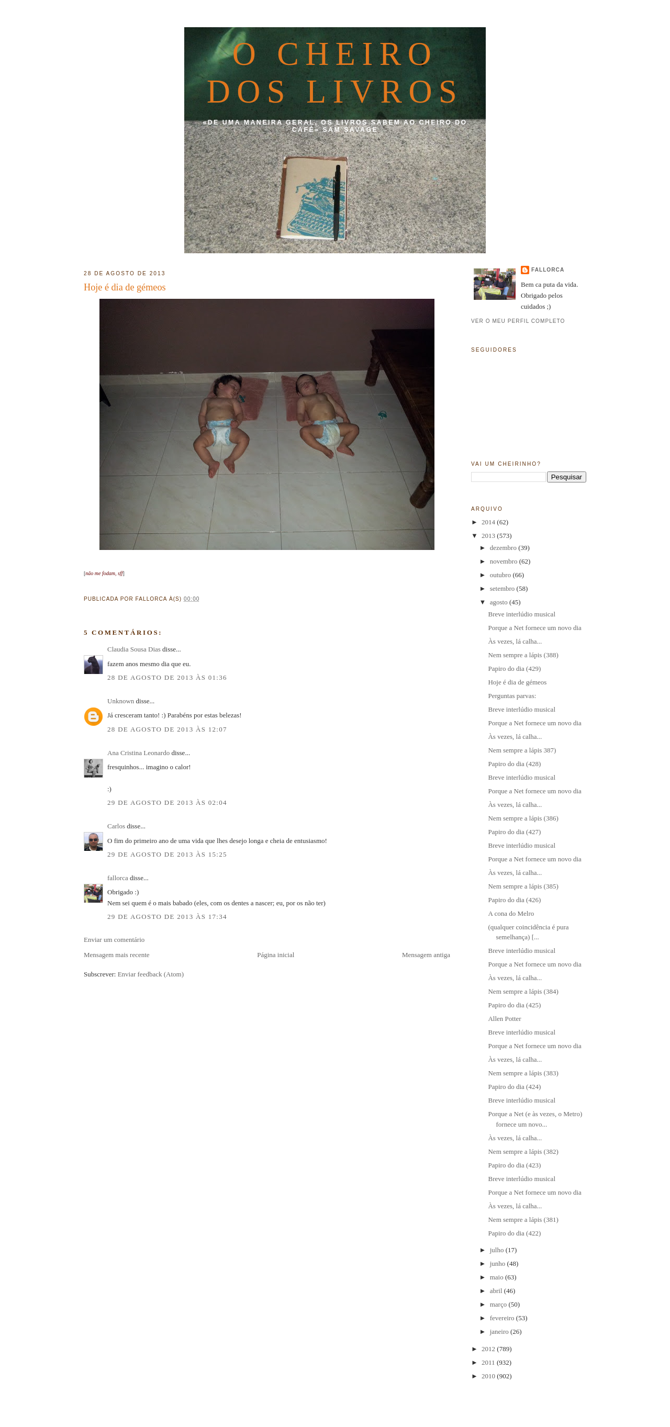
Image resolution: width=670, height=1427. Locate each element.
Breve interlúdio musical (521, 614)
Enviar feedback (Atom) (151, 974)
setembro (503, 588)
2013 (489, 536)
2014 (489, 522)
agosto (499, 602)
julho (498, 1250)
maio (497, 1277)
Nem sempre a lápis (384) (523, 991)
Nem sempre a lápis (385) (523, 886)
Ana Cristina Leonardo (138, 753)
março (499, 1304)
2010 (489, 1376)
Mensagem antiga (426, 955)
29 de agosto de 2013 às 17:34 (167, 916)
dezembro (504, 548)
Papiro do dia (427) (514, 832)
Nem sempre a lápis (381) (523, 1219)
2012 (489, 1349)
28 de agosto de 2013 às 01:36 (167, 677)
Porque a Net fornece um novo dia (534, 628)
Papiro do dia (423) (514, 1165)
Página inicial (275, 955)
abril (497, 1291)
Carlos (116, 826)
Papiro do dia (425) (514, 1005)
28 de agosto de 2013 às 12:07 (167, 729)
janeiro (500, 1331)
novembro (504, 561)
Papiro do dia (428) (514, 764)
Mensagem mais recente (117, 955)
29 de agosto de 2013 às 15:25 (167, 854)
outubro (501, 575)
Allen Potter (504, 1019)
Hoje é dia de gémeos (125, 287)
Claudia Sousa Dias (134, 649)
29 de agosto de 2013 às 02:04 (167, 802)
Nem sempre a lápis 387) (522, 750)
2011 (489, 1362)
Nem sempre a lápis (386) (523, 818)
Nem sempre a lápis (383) (523, 1073)
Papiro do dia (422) (514, 1233)
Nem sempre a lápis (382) (523, 1151)
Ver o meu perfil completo (518, 321)
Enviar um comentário (114, 939)
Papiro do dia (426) (514, 900)
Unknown (120, 701)
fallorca (117, 878)
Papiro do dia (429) (514, 668)
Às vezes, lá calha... (515, 641)
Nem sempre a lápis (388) (523, 655)
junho (498, 1263)
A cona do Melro (511, 913)
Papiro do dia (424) (514, 1087)
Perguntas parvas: (512, 696)
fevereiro (503, 1318)
